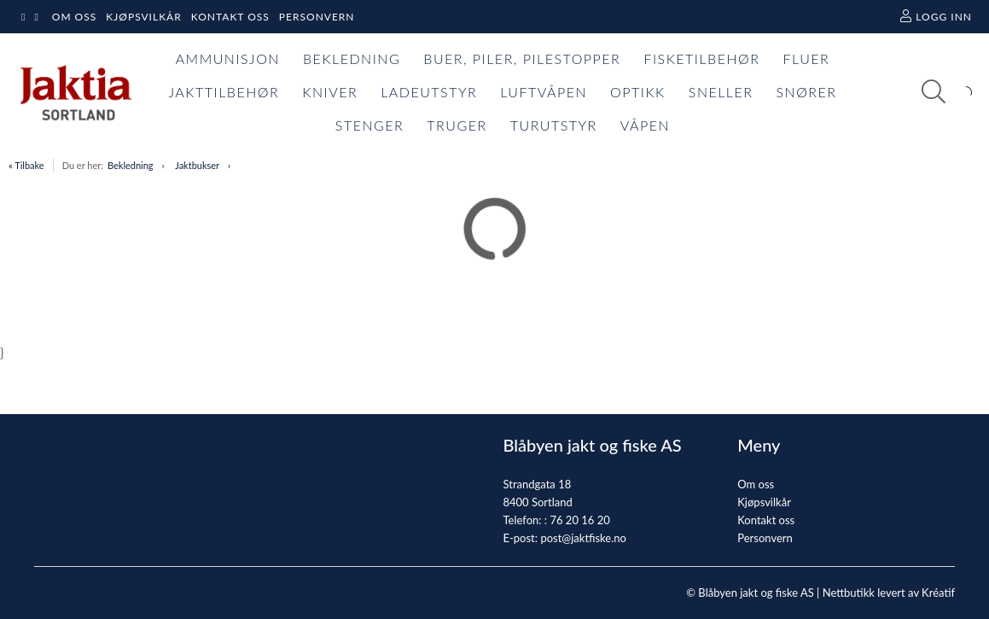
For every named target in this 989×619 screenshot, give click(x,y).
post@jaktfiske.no (583, 538)
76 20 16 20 (579, 520)
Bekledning (131, 165)
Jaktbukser (197, 165)
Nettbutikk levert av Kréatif (889, 592)
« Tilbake (26, 165)
